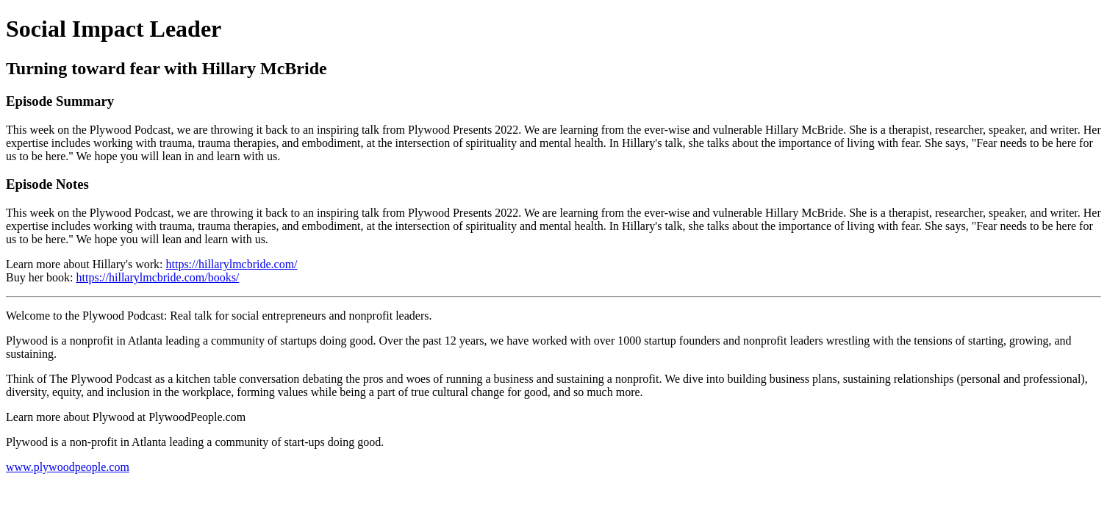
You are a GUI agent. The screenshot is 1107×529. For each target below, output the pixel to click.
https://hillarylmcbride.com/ (231, 264)
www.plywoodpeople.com (67, 467)
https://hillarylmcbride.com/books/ (158, 277)
